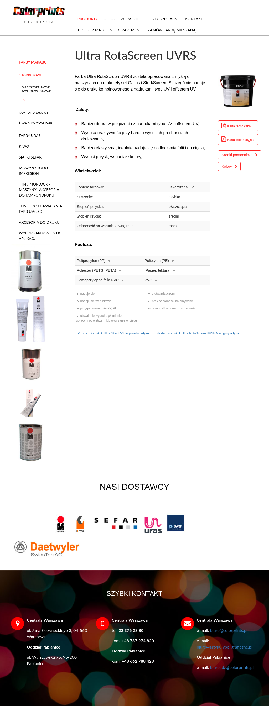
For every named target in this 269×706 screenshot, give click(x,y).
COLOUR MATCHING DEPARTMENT (110, 30)
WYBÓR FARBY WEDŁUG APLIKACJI (40, 236)
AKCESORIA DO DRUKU (39, 222)
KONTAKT (194, 18)
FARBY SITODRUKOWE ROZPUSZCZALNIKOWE (36, 89)
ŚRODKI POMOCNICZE (35, 122)
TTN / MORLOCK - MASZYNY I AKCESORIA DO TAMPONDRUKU (39, 189)
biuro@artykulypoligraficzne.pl (224, 646)
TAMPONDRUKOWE (33, 112)
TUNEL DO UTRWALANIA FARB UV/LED (40, 209)
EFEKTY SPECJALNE (162, 18)
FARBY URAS (29, 135)
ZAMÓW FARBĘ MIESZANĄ (171, 30)
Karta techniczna (236, 125)
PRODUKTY (87, 18)
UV (23, 100)
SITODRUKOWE (30, 75)
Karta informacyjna (237, 139)
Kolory (229, 166)
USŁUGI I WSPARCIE (121, 18)
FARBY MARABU (33, 62)
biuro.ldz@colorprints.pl (232, 667)
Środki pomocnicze (239, 155)
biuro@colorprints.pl (228, 630)
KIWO (24, 146)
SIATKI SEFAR (30, 157)
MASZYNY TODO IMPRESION (33, 171)
